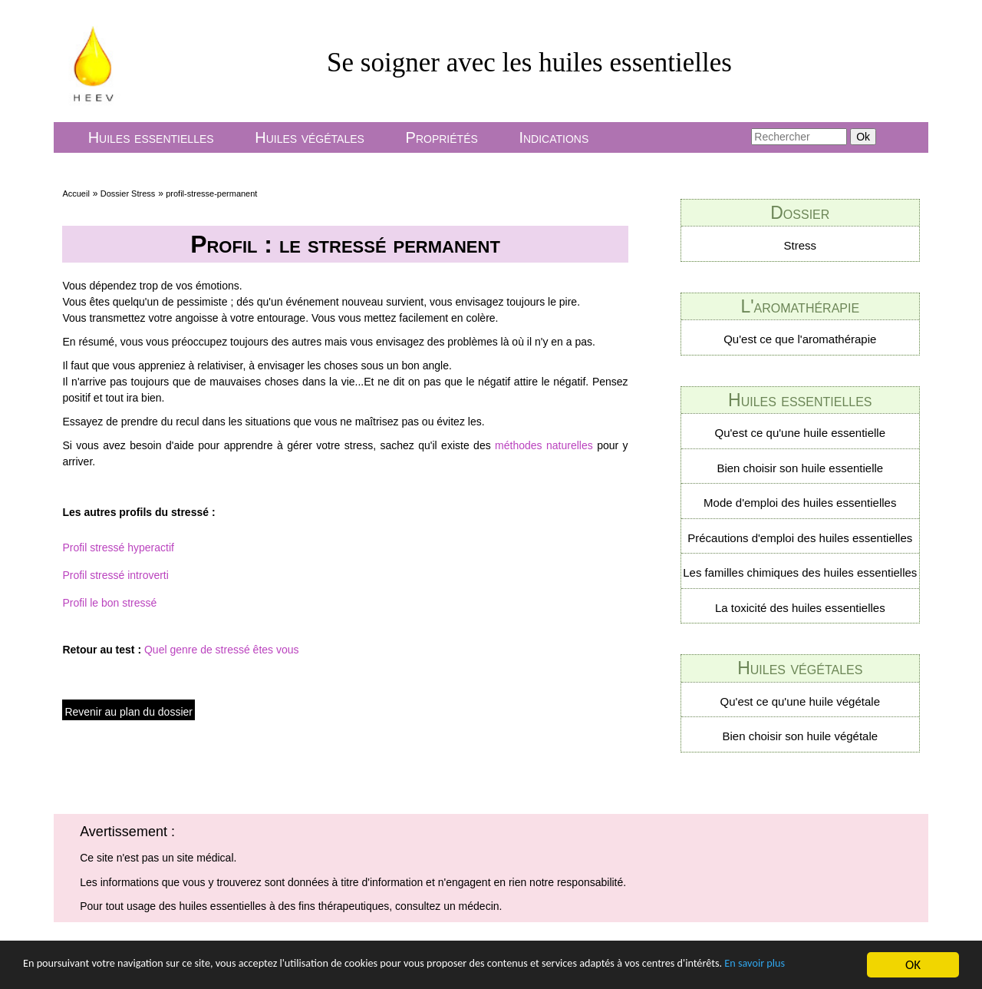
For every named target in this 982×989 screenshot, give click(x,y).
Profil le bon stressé (109, 603)
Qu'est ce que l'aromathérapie (799, 339)
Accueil (75, 193)
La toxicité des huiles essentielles (800, 607)
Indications (553, 137)
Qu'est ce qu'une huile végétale (800, 701)
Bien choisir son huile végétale (800, 736)
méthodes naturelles (546, 445)
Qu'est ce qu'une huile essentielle (800, 432)
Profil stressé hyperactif (118, 547)
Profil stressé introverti (115, 575)
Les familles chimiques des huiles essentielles (800, 572)
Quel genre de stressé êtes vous (221, 649)
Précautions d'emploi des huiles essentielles (799, 537)
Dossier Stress (128, 193)
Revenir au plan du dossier (128, 712)
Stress (800, 245)
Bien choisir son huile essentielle (800, 468)
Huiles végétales (309, 137)
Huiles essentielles (151, 137)
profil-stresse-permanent (211, 193)
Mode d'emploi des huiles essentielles (800, 502)
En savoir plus (59, 973)
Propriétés (442, 137)
